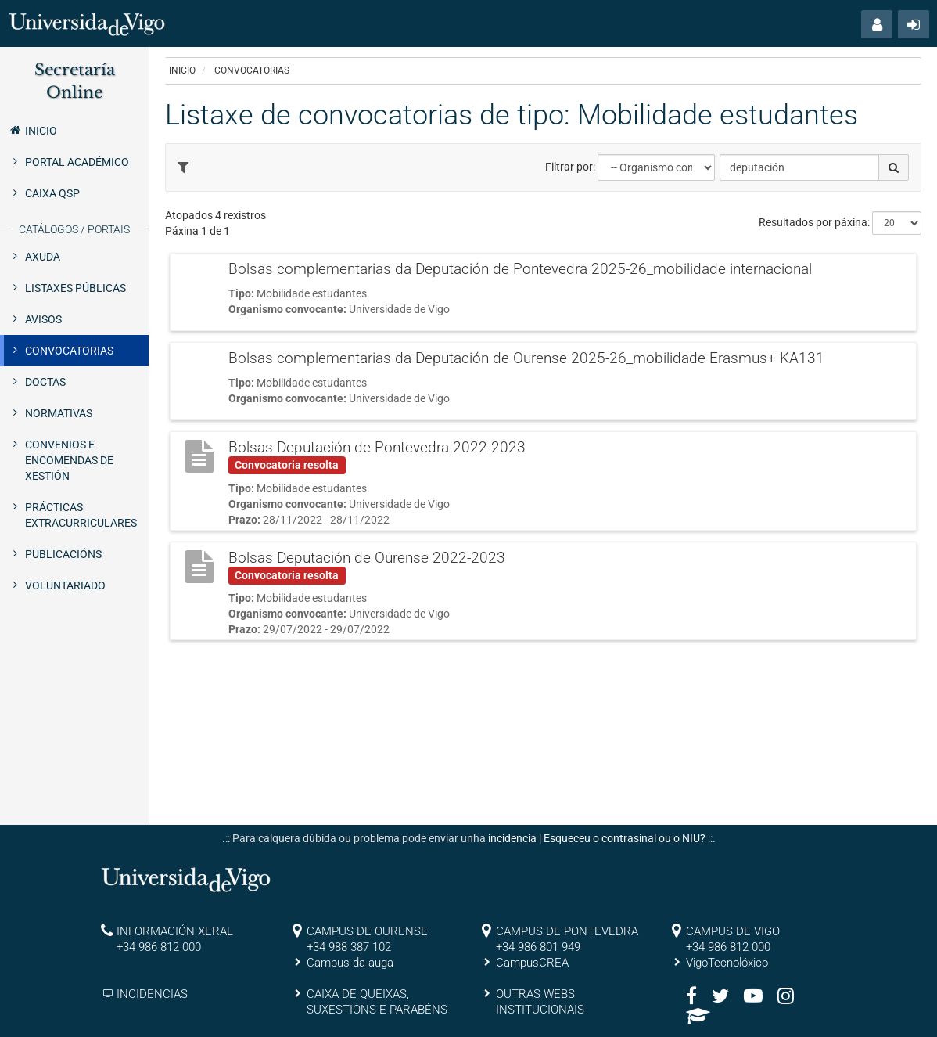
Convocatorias (69, 350)
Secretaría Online (74, 81)
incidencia (512, 838)
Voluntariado (65, 585)
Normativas (58, 413)
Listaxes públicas (75, 288)
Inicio (32, 130)
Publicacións (63, 554)
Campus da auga (350, 963)
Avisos (43, 319)
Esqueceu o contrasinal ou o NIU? (624, 838)
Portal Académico (77, 162)
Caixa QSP (52, 193)
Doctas (45, 382)
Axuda (42, 256)
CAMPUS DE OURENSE (367, 931)
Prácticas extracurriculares (81, 515)
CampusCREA (532, 963)
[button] (876, 24)
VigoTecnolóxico (727, 963)
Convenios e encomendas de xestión (69, 460)
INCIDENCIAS (152, 994)
